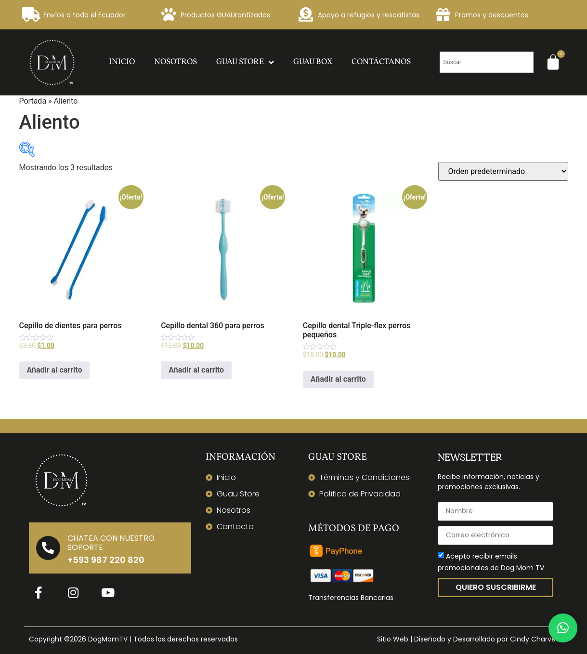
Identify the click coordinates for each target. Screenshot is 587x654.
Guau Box (312, 61)
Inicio (122, 61)
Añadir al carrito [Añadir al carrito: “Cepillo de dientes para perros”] (54, 369)
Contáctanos (381, 61)
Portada (33, 101)
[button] (562, 628)
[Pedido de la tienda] (503, 171)
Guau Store (245, 62)
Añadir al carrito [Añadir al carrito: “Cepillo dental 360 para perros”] (196, 369)
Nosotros (175, 61)
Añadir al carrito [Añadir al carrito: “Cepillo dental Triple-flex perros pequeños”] (338, 379)
